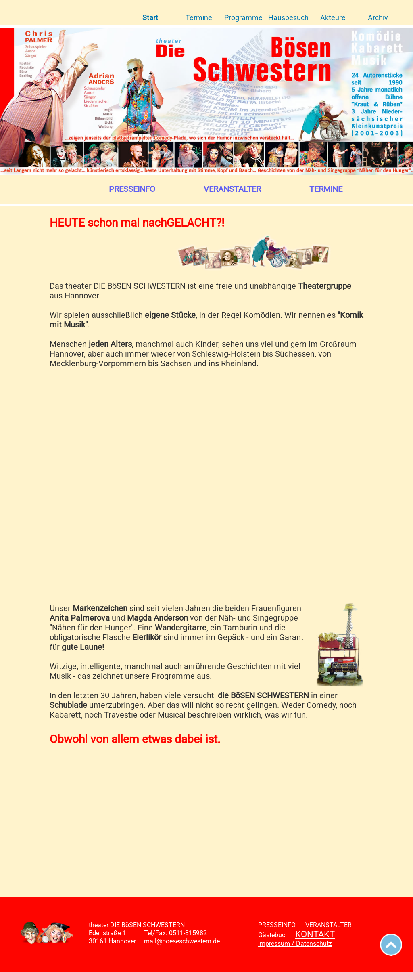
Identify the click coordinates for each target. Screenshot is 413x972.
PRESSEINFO (132, 189)
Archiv (378, 17)
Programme (243, 17)
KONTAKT (315, 934)
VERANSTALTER (232, 189)
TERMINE (325, 189)
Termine (199, 17)
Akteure (333, 17)
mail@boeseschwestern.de (182, 941)
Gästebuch (273, 935)
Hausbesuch (288, 17)
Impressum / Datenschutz (295, 943)
